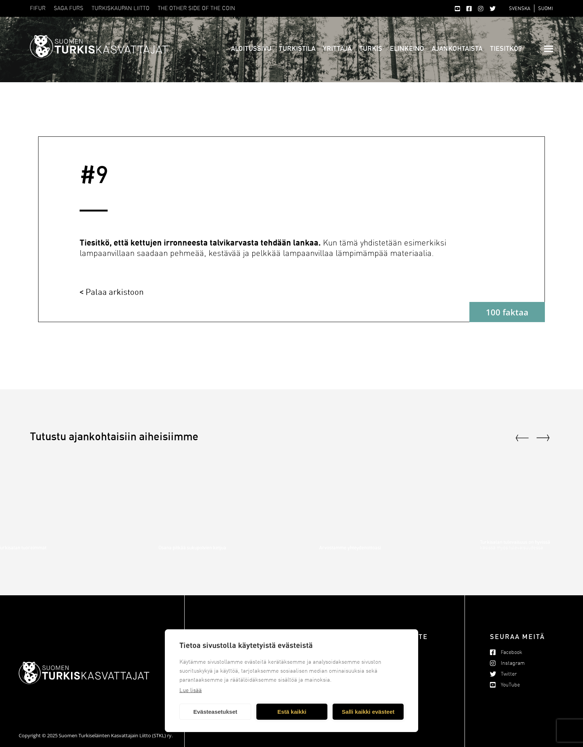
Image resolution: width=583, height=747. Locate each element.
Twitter (509, 674)
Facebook (511, 652)
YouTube (510, 685)
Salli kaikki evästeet (368, 712)
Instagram (513, 663)
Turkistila (297, 48)
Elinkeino (407, 48)
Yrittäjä (337, 48)
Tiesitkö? (506, 48)
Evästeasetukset (215, 712)
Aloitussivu (251, 48)
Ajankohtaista (457, 48)
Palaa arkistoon (115, 292)
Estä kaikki (291, 712)
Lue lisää (190, 690)
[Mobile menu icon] (548, 48)
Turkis (370, 48)
